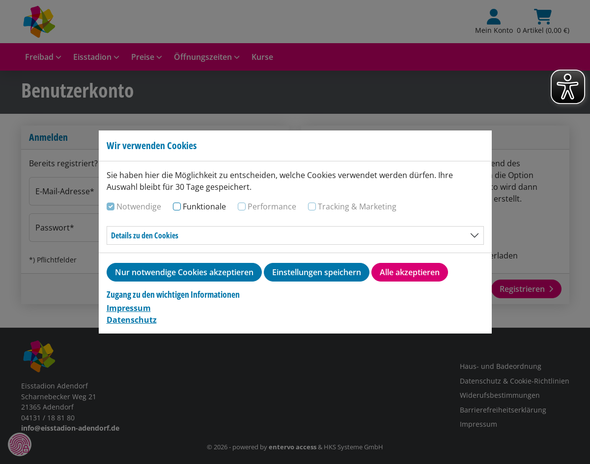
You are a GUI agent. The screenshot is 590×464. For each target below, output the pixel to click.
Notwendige (138, 206)
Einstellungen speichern (316, 272)
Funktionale (204, 206)
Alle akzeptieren (410, 272)
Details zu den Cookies (144, 235)
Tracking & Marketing (357, 206)
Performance (272, 206)
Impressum (129, 308)
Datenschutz (132, 319)
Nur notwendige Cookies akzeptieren (184, 272)
